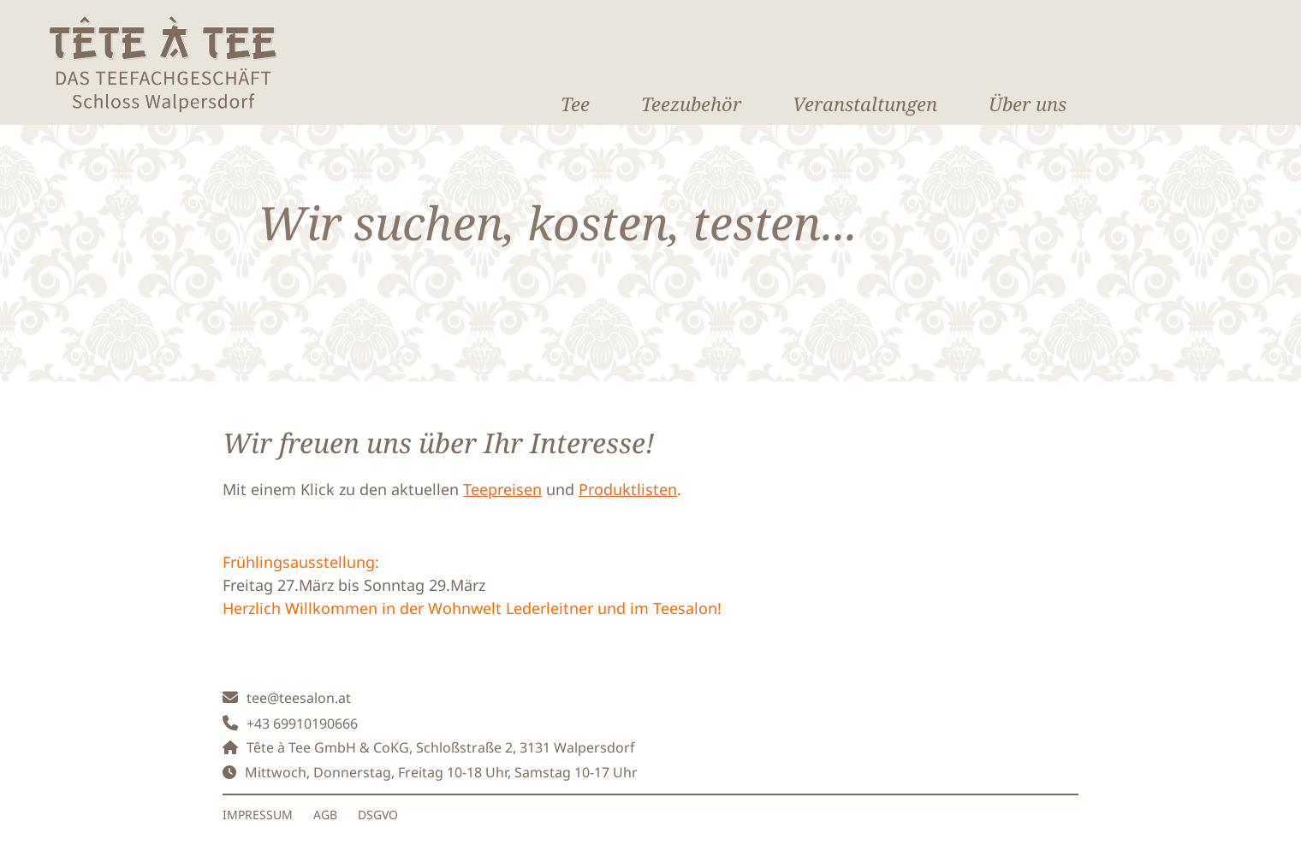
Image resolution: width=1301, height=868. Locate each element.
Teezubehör (691, 103)
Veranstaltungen (865, 103)
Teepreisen (502, 489)
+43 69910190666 (302, 723)
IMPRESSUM (258, 814)
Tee (575, 103)
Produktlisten (628, 489)
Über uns (1027, 103)
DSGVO (378, 814)
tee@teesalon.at (299, 697)
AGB (325, 814)
